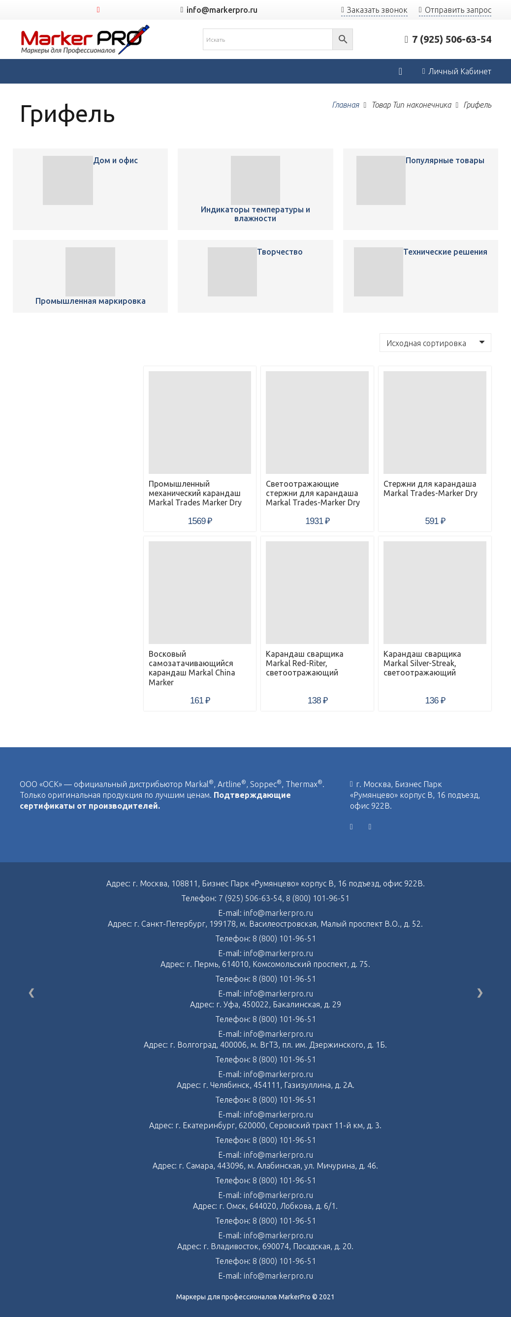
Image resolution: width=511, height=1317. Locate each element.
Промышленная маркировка (90, 300)
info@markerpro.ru (278, 912)
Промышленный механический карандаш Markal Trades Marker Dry (195, 493)
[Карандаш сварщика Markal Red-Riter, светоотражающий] (317, 592)
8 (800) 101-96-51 (318, 898)
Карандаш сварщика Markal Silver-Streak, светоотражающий (422, 663)
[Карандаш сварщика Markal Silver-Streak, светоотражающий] (434, 592)
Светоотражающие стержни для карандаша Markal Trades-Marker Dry (313, 493)
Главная (345, 104)
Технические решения (445, 251)
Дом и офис (115, 160)
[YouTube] (98, 10)
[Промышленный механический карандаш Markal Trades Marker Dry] (68, 180)
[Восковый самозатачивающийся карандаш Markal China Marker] (200, 592)
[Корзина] (400, 71)
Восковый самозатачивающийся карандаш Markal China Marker (192, 668)
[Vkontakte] (351, 827)
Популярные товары (445, 160)
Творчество (280, 251)
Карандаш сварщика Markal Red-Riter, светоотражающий (305, 663)
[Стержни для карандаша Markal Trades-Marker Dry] (434, 422)
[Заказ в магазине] (435, 342)
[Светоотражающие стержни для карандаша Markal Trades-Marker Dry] (317, 422)
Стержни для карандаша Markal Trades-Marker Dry (430, 488)
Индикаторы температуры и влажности (255, 214)
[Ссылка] (86, 40)
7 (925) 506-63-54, (252, 898)
